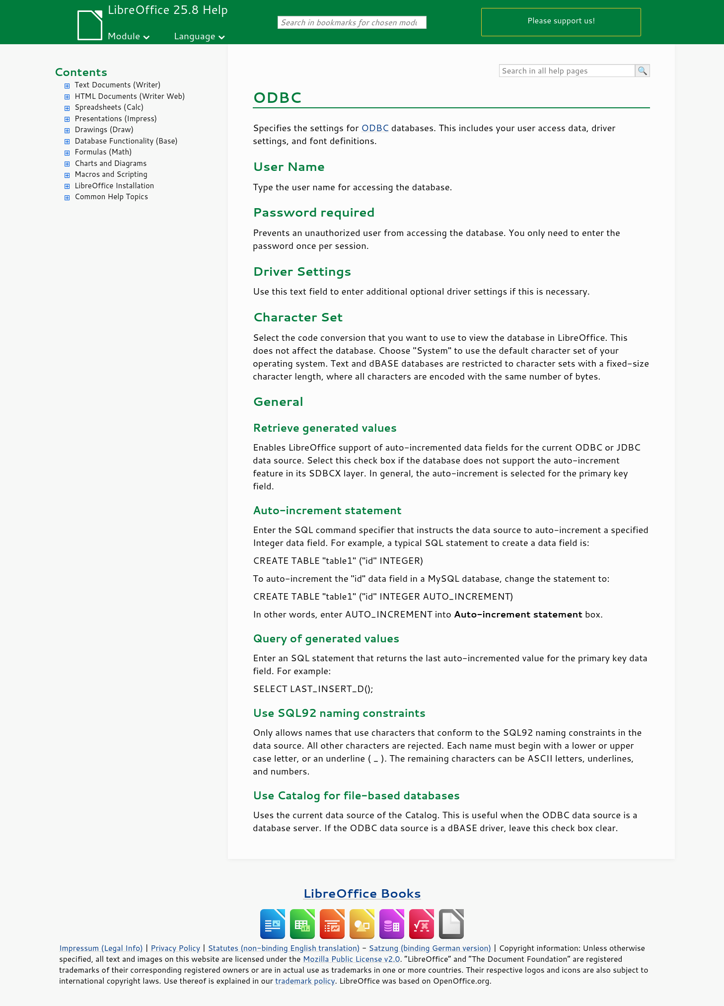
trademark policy (305, 980)
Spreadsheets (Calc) (109, 107)
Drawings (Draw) (104, 129)
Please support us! (561, 20)
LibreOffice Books (362, 893)
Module (123, 35)
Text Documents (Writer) (117, 84)
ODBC (374, 127)
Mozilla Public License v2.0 (351, 958)
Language (195, 35)
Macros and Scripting (110, 174)
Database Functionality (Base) (126, 141)
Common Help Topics (111, 196)
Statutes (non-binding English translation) (284, 947)
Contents (80, 71)
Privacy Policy (175, 947)
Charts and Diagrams (110, 163)
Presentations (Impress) (115, 118)
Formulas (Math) (103, 152)
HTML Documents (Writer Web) (129, 96)
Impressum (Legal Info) (101, 947)
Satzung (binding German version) (430, 947)
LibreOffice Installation (114, 185)
